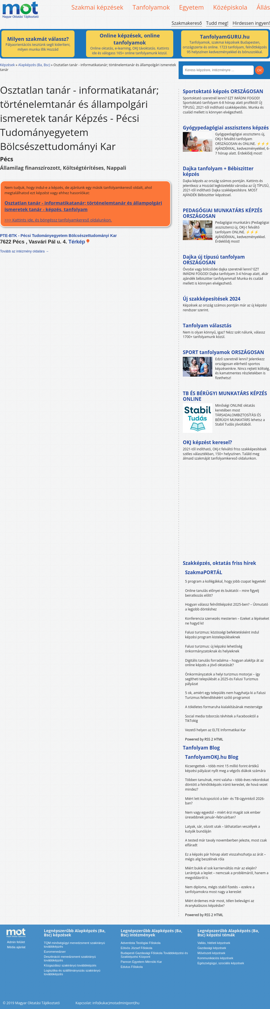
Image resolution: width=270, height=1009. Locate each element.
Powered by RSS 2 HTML (204, 739)
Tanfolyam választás (207, 325)
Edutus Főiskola (132, 966)
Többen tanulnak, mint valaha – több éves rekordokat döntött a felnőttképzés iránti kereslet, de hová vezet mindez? (227, 784)
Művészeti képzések (211, 953)
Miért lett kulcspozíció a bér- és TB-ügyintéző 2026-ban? (225, 801)
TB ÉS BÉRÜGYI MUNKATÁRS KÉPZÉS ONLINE (225, 396)
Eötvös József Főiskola (136, 948)
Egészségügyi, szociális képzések (220, 963)
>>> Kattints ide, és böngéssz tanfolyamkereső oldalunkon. (85, 211)
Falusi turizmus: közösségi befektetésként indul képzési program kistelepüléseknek (222, 634)
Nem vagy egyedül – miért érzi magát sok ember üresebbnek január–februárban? (222, 815)
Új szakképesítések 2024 (211, 299)
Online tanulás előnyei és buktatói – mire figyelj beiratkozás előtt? (222, 593)
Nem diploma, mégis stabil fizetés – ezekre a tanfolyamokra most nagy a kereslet (220, 889)
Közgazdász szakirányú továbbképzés (70, 965)
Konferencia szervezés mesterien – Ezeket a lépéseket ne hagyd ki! (227, 621)
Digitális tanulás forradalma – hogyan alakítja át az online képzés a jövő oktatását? (224, 663)
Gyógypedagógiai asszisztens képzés (226, 127)
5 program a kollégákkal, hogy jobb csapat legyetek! (225, 581)
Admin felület (16, 942)
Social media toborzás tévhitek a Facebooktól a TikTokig (221, 718)
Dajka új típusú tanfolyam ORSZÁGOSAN (214, 260)
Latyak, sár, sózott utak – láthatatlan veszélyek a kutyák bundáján (222, 829)
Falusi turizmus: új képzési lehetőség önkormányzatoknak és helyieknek (213, 649)
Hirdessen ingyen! (251, 23)
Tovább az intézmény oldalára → (24, 251)
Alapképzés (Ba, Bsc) (34, 64)
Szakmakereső (187, 23)
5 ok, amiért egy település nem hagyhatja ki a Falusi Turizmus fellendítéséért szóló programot (225, 695)
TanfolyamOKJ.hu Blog (211, 757)
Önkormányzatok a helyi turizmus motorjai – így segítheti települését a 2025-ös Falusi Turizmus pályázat (222, 679)
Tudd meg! (217, 23)
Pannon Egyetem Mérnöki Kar (141, 961)
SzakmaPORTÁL (203, 572)
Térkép (79, 242)
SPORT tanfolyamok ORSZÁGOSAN (223, 352)
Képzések (7, 64)
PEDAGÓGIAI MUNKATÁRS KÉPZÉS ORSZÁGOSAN (222, 213)
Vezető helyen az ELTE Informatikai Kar (215, 730)
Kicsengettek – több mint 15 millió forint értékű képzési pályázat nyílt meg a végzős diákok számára (225, 768)
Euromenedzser (55, 951)
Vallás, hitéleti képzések (213, 943)
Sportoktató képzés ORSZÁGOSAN (223, 91)
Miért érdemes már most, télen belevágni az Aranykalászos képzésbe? (219, 903)
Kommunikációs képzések (215, 958)
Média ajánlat (16, 947)
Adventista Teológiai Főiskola (141, 943)
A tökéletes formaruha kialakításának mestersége (223, 706)
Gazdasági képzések (211, 948)
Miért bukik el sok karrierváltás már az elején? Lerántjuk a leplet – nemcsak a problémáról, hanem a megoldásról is (227, 873)
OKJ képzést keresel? (207, 442)
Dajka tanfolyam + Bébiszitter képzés (218, 171)
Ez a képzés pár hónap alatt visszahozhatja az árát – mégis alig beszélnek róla (225, 857)
